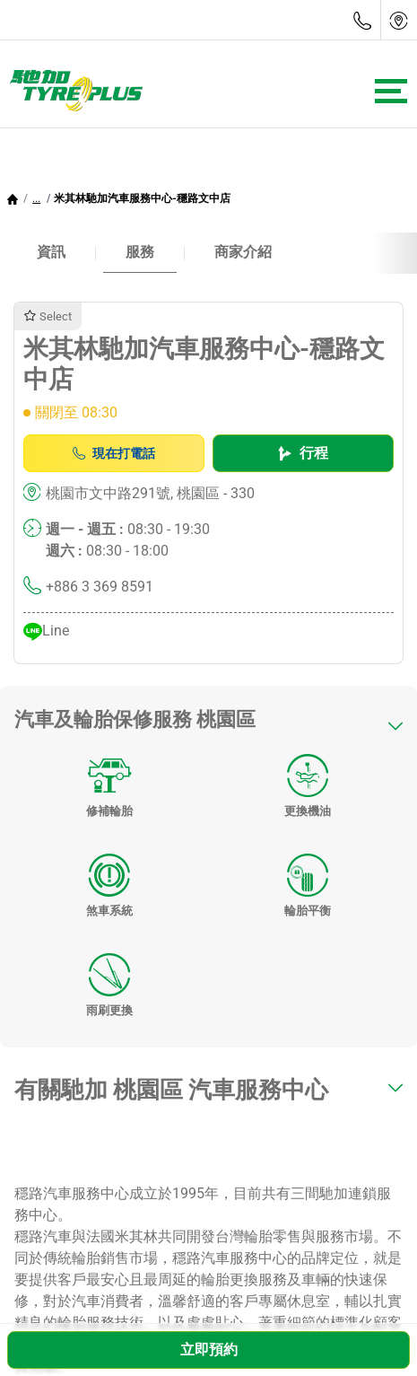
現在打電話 (114, 453)
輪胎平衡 (307, 879)
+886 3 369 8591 (99, 586)
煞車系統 (109, 879)
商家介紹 (243, 251)
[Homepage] (12, 198)
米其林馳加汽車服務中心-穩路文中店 (142, 198)
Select (48, 316)
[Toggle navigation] (391, 91)
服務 (140, 251)
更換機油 (307, 780)
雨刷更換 (109, 979)
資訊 (51, 251)
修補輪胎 (109, 780)
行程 (303, 452)
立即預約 (209, 1349)
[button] (36, 198)
